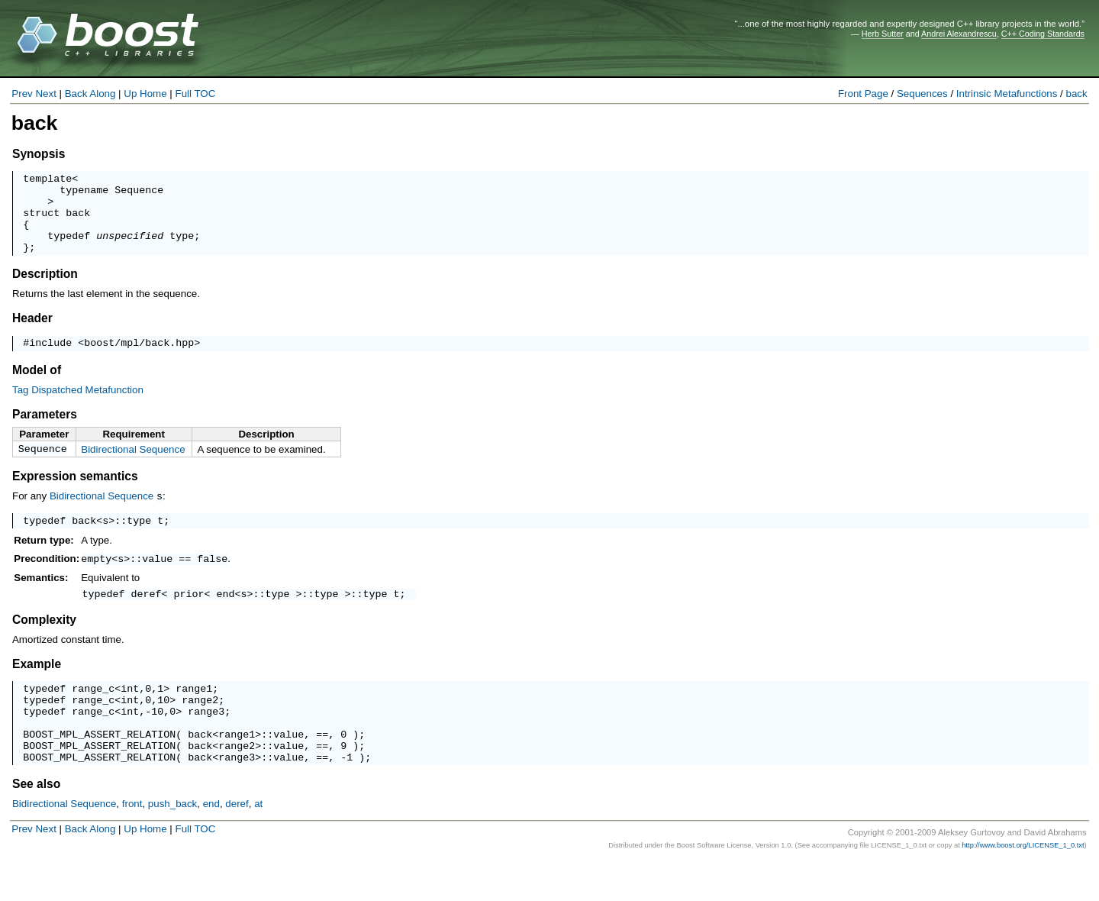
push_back (172, 843)
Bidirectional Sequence (133, 467)
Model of (36, 388)
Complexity (44, 643)
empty (96, 580)
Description (45, 289)
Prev (21, 93)
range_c (93, 714)
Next (45, 93)
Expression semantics (75, 496)
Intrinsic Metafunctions (1007, 93)
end (226, 617)
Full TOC (195, 93)
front (132, 843)
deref (146, 617)
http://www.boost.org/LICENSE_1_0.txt (1023, 885)
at (258, 843)
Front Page (863, 93)
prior (189, 617)
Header (32, 334)
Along (102, 93)
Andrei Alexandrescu (959, 33)
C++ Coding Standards (1042, 33)
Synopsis (38, 153)
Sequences (922, 93)
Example (36, 687)
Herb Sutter (883, 33)
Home (153, 93)
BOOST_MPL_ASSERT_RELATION (99, 769)
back (1077, 93)
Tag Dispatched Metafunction (77, 408)
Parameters (44, 432)
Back (76, 93)
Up (130, 93)
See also (36, 823)
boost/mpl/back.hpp (139, 360)
